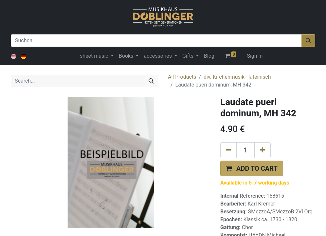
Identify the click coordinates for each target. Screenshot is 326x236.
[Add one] (262, 150)
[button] (251, 168)
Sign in (255, 56)
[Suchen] (308, 40)
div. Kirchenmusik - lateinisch (237, 77)
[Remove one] (228, 150)
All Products (182, 77)
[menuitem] (209, 56)
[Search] (151, 81)
